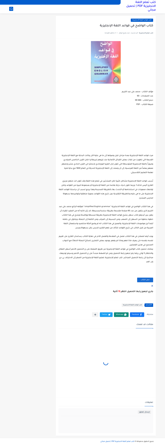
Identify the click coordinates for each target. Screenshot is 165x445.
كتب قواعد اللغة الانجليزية (141, 20)
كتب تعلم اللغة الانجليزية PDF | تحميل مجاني (141, 6)
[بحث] (11, 9)
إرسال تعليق (144, 412)
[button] (137, 314)
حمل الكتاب (145, 280)
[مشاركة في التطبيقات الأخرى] (95, 314)
